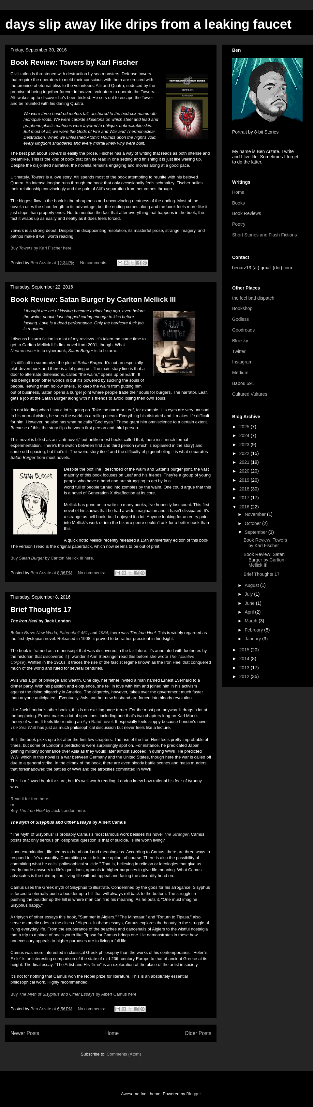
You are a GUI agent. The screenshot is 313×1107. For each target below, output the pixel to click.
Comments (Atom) (124, 1054)
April (250, 612)
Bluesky (240, 340)
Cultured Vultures (249, 394)
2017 (245, 497)
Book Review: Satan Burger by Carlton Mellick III (93, 299)
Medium (240, 372)
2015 (245, 649)
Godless (240, 319)
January (253, 638)
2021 (245, 462)
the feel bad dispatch (253, 298)
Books (238, 203)
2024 (245, 435)
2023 (245, 444)
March (252, 620)
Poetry (238, 224)
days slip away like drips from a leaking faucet (148, 24)
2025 (245, 426)
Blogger (193, 1093)
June (250, 603)
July (249, 594)
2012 (245, 676)
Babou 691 (243, 383)
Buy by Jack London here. (48, 810)
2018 (245, 488)
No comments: (94, 262)
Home (112, 1033)
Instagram (242, 361)
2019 (245, 480)
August (252, 585)
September (256, 532)
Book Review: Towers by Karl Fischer (74, 62)
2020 (245, 471)
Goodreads (243, 330)
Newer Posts (24, 1033)
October (253, 523)
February (254, 629)
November (256, 514)
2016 (245, 506)
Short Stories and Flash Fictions (264, 234)
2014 (245, 658)
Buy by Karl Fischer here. (42, 248)
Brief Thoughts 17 (40, 609)
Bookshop (242, 308)
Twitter (239, 351)
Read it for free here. (29, 798)
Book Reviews (246, 213)
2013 (245, 667)
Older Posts (198, 1033)
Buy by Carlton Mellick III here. (52, 558)
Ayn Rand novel (98, 721)
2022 (245, 453)
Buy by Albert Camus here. (74, 994)
